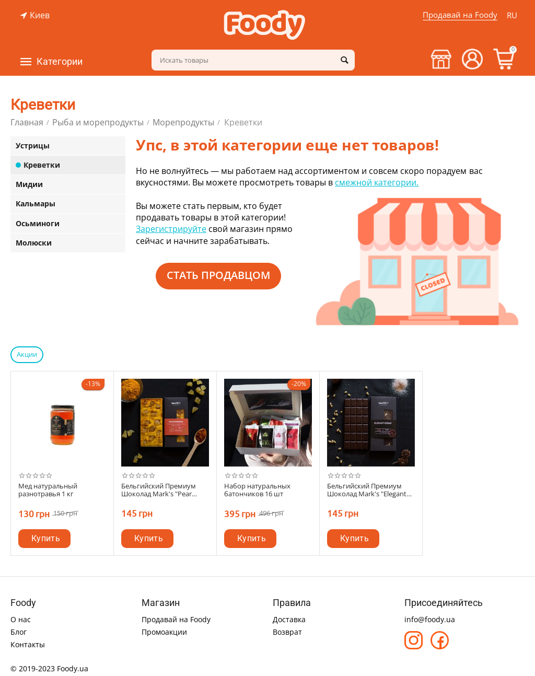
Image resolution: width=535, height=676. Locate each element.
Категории (60, 61)
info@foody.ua (429, 619)
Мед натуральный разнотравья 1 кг (47, 490)
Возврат (287, 632)
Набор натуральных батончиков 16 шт (257, 490)
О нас (20, 619)
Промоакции (164, 632)
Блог (18, 632)
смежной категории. (376, 182)
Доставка (289, 619)
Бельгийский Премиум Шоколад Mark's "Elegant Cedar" (366, 490)
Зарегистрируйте (171, 229)
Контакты (27, 644)
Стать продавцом (218, 275)
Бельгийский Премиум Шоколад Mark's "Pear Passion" (158, 490)
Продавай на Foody (460, 14)
